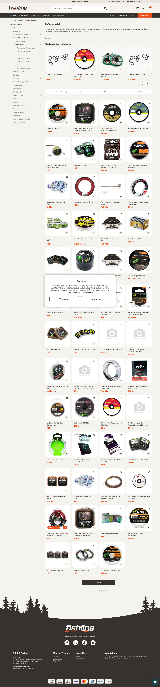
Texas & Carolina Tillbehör (21, 119)
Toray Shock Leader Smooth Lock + (83, 240)
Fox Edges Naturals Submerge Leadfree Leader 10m (138, 313)
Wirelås (15, 102)
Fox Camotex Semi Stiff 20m (110, 570)
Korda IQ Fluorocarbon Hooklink (84, 349)
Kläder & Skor (35, 15)
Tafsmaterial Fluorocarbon (26, 48)
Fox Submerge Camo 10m (136, 276)
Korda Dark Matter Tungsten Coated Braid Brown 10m (83, 534)
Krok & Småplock (19, 20)
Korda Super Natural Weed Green (139, 460)
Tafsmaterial (27, 44)
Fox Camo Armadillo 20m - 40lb (111, 349)
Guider (132, 15)
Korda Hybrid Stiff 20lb (81, 423)
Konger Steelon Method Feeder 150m (56, 240)
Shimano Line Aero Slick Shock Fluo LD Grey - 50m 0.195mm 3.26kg (84, 387)
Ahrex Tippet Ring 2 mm (54, 74)
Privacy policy (57, 659)
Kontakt (78, 656)
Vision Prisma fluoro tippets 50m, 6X (110, 75)
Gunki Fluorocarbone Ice (54, 460)
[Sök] (80, 8)
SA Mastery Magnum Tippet (83, 202)
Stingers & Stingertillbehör (26, 34)
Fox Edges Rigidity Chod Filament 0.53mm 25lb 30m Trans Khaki (137, 424)
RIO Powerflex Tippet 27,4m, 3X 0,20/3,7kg (84, 75)
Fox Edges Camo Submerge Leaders (110, 203)
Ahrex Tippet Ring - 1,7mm (137, 74)
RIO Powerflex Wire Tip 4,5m (138, 128)
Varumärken (123, 15)
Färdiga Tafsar (27, 41)
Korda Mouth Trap (80, 165)
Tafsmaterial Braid (23, 61)
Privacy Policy (72, 292)
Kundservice (115, 1)
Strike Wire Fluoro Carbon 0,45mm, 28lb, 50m (136, 350)
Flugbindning (23, 15)
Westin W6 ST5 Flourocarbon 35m (111, 240)
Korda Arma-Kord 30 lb (54, 349)
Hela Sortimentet (58, 15)
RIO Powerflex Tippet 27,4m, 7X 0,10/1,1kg (111, 424)
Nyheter (112, 15)
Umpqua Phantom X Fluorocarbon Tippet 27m (109, 129)
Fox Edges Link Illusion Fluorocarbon (135, 534)
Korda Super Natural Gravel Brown (55, 498)
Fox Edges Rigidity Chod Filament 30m (54, 424)
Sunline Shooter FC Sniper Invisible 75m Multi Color (109, 166)
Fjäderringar (17, 88)
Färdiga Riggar (26, 95)
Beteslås (26, 75)
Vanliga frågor (80, 658)
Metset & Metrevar (26, 105)
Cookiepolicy (88, 292)
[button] (136, 1)
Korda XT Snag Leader (81, 570)
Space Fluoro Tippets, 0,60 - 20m (83, 498)
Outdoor (46, 15)
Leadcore (20, 65)
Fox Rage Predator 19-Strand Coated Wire (111, 313)
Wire (18, 55)
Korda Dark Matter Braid (54, 570)
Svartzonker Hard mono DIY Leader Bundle (83, 461)
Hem (11, 20)
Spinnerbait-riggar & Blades (22, 82)
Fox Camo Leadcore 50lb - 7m (56, 312)
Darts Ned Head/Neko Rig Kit (110, 533)
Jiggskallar (26, 31)
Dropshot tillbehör (19, 122)
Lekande (26, 78)
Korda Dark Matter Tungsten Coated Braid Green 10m (83, 129)
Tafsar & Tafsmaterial (31, 20)
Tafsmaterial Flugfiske (24, 58)
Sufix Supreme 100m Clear (137, 239)
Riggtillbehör (26, 92)
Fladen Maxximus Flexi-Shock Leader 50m (111, 387)
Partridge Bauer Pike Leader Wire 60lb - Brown (110, 498)
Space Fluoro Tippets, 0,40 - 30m (56, 203)
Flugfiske (13, 15)
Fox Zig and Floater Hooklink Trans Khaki (137, 166)
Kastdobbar (17, 116)
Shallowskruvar (18, 85)
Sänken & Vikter (26, 72)
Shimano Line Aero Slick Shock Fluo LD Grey (111, 461)
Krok (26, 28)
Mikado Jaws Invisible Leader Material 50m (138, 203)
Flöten (26, 99)
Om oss (55, 656)
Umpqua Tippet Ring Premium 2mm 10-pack (138, 387)
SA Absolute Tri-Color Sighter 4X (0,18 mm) (139, 498)
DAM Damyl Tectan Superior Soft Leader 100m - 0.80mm (57, 534)
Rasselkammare (18, 112)
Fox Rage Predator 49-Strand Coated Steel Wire (56, 166)
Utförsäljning (144, 15)
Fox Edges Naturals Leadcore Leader (84, 313)
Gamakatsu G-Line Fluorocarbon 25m (57, 387)
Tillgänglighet (57, 661)
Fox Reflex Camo (52, 128)
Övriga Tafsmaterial (23, 68)
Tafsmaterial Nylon (23, 51)
